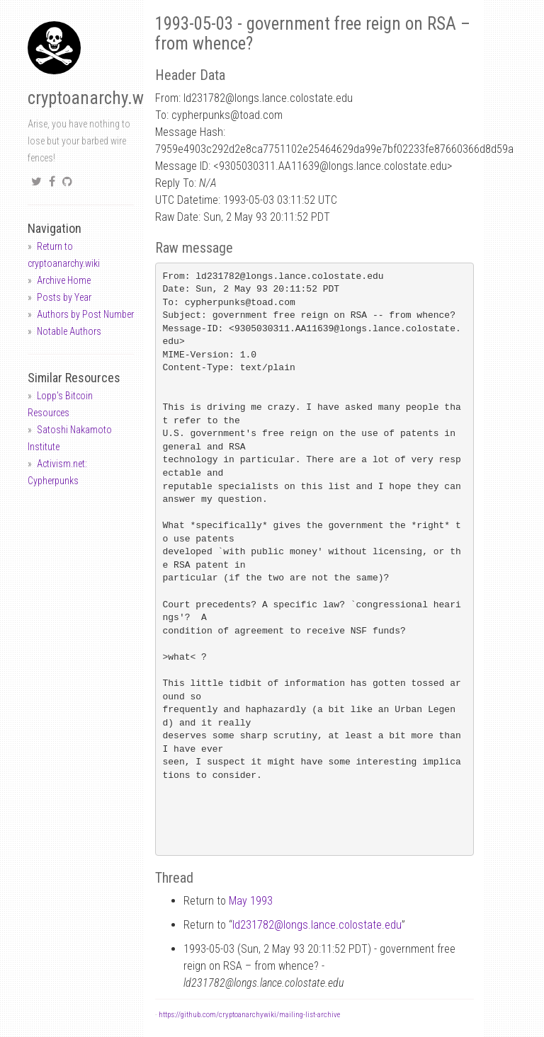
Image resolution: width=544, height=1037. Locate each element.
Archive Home (64, 280)
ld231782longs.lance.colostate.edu (317, 925)
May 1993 (251, 900)
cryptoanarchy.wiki (94, 98)
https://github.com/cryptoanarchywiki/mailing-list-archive (249, 1014)
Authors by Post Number (85, 314)
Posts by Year (64, 297)
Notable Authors (69, 331)
